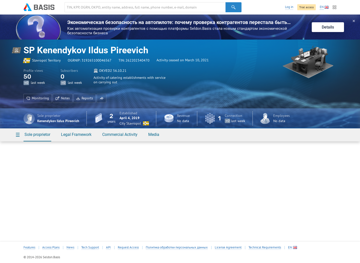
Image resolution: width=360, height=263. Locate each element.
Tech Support (90, 247)
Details (328, 27)
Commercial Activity (120, 134)
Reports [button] (84, 98)
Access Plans (51, 247)
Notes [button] (63, 98)
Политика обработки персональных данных (177, 247)
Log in (289, 7)
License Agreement (228, 247)
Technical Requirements (264, 247)
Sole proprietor (37, 134)
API (108, 247)
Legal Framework (76, 134)
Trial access (306, 7)
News (70, 247)
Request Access (128, 247)
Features (29, 247)
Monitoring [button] (37, 98)
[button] (101, 98)
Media (153, 134)
